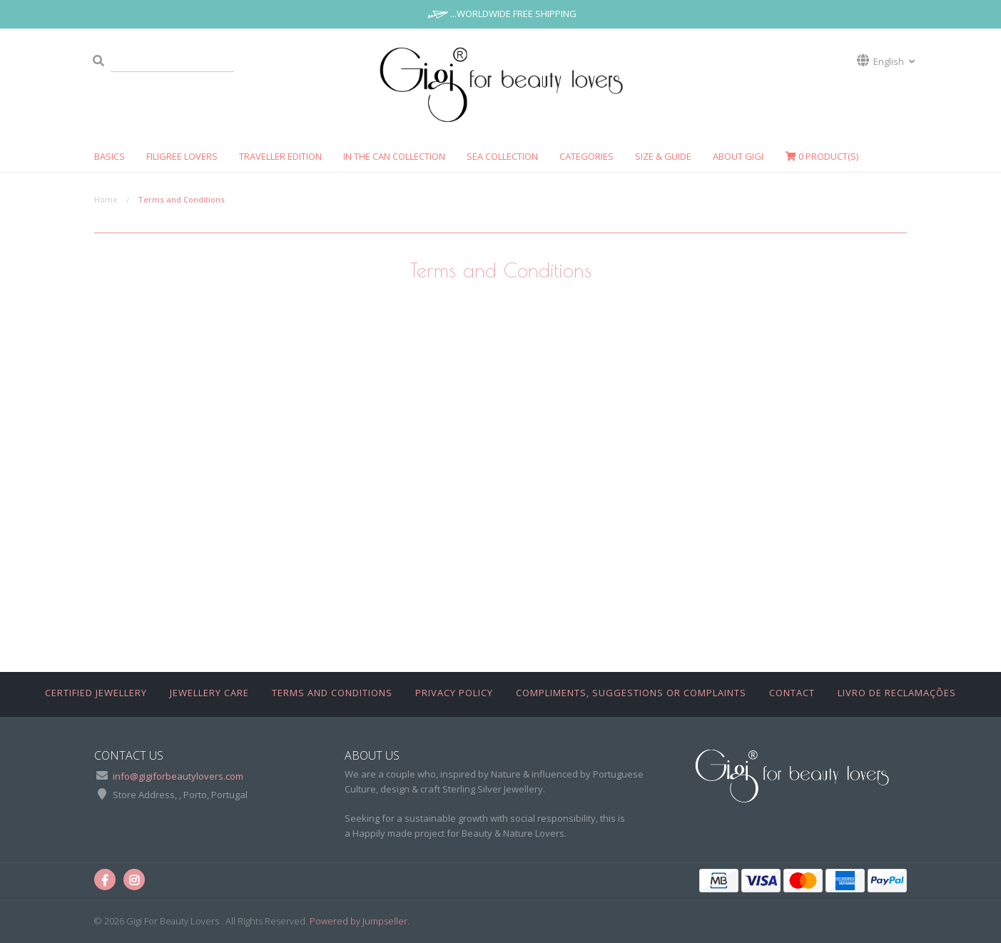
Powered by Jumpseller (358, 920)
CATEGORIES (586, 156)
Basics (109, 156)
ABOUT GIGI (738, 156)
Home (106, 199)
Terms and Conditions (332, 692)
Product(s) (821, 156)
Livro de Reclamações (897, 692)
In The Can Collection (394, 156)
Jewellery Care (209, 692)
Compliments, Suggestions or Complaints (631, 692)
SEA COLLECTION (502, 156)
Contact (792, 692)
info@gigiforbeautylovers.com (178, 776)
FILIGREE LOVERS (182, 156)
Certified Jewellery (96, 692)
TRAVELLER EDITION (280, 156)
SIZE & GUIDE (663, 156)
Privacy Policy (454, 692)
